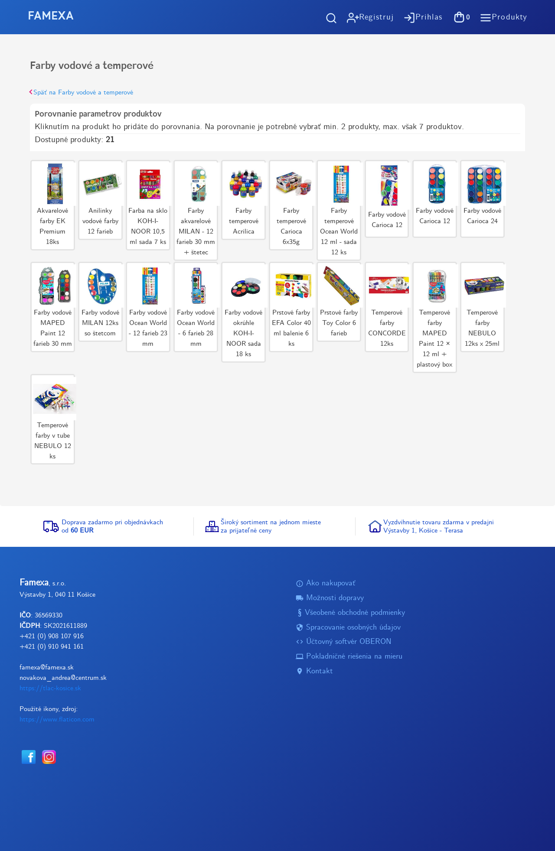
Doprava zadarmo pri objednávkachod (112, 526)
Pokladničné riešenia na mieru (349, 657)
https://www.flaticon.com (57, 719)
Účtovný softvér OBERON (344, 642)
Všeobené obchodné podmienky (350, 613)
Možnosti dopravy (330, 599)
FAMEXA (51, 17)
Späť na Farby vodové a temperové (81, 92)
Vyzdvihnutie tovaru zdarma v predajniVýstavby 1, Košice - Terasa (438, 526)
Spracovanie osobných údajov (348, 628)
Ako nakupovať (326, 584)
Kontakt (314, 671)
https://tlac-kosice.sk (50, 688)
